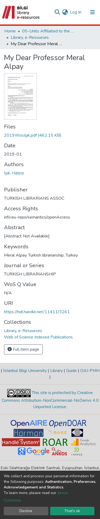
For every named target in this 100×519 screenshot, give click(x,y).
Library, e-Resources (30, 37)
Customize (12, 500)
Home (10, 31)
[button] (65, 12)
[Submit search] (57, 12)
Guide (71, 371)
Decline (25, 510)
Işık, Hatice (14, 173)
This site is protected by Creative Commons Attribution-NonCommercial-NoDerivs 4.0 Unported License (50, 400)
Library (56, 371)
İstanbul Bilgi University (25, 371)
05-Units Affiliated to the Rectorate (48, 31)
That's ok (72, 510)
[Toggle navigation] (92, 12)
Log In (76, 12)
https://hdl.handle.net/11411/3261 (37, 312)
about (62, 492)
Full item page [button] (23, 349)
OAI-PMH (89, 371)
